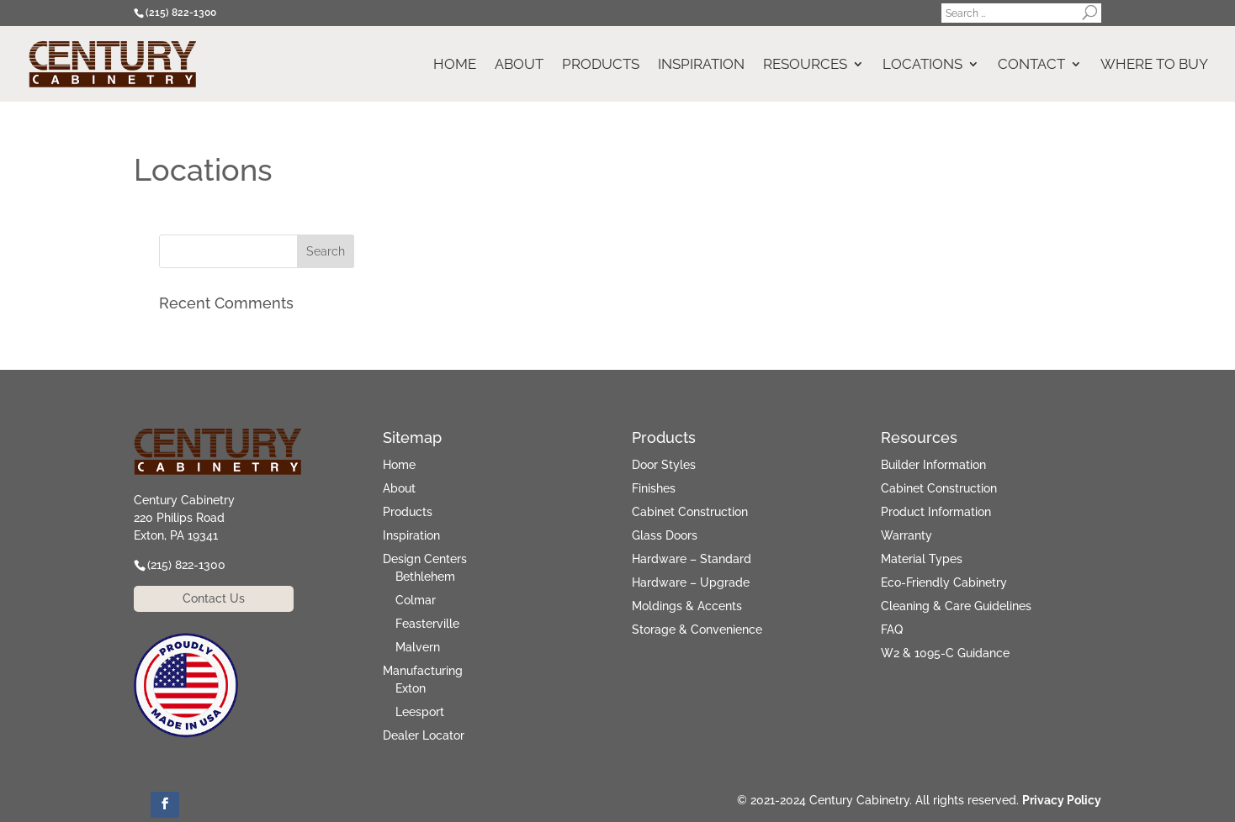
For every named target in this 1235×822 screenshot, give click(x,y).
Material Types (921, 559)
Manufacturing (423, 670)
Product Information (936, 512)
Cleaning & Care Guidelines (956, 606)
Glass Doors (664, 535)
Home (454, 65)
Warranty (906, 535)
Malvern (417, 647)
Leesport (419, 712)
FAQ (892, 629)
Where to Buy (1154, 65)
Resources (805, 65)
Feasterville (427, 623)
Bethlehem (425, 576)
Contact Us (214, 598)
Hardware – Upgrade (691, 582)
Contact (1031, 65)
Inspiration (701, 65)
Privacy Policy (1061, 800)
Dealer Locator (423, 735)
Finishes (654, 488)
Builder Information (933, 465)
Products (600, 65)
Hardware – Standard (691, 559)
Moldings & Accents (687, 606)
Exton (410, 688)
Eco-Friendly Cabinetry (944, 582)
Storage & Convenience (697, 629)
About (519, 65)
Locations (922, 65)
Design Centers (425, 559)
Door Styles (664, 465)
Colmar (415, 600)
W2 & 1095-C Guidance (945, 653)
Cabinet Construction (690, 512)
